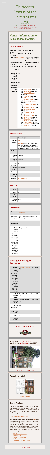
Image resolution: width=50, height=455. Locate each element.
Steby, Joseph (28, 117)
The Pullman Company (20, 434)
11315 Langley (22, 178)
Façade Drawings (25, 396)
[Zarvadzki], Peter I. (29, 107)
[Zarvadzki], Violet (29, 112)
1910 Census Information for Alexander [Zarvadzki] (28, 27)
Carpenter (22, 212)
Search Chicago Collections (19, 416)
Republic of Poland (24, 267)
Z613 (19, 140)
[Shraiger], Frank (28, 99)
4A (17, 57)
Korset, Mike (27, 125)
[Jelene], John (28, 97)
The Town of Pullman (19, 437)
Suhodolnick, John (29, 93)
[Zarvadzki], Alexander (30, 101)
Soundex (20, 143)
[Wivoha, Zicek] (28, 123)
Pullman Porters (18, 439)
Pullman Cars (17, 435)
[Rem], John (27, 96)
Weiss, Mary (27, 91)
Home (23, 25)
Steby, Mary (27, 119)
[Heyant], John (28, 122)
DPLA (34, 419)
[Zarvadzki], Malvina (30, 104)
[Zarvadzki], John (29, 115)
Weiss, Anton (28, 89)
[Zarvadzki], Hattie (29, 109)
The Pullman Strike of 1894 (21, 440)
